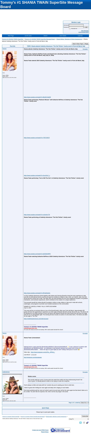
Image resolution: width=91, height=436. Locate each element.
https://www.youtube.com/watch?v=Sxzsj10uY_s (37, 175)
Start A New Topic (78, 44)
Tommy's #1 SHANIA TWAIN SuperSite (12, 39)
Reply (86, 44)
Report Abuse (45, 432)
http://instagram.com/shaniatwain (33, 357)
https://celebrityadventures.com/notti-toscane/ (36, 318)
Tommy (4, 48)
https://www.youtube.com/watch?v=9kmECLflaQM (37, 97)
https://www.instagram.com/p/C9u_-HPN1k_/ (43, 352)
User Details (63, 35)
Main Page (11, 35)
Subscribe (85, 416)
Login (86, 27)
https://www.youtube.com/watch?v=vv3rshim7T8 (37, 214)
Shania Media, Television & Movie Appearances (69, 39)
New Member (84, 30)
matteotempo (6, 372)
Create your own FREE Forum (40, 430)
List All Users (28, 35)
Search (45, 35)
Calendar (80, 35)
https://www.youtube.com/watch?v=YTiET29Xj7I (37, 137)
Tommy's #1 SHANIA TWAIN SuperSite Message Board (40, 39)
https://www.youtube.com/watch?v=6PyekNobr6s (37, 293)
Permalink (85, 49)
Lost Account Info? (83, 32)
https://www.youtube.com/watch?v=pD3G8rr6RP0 (37, 254)
